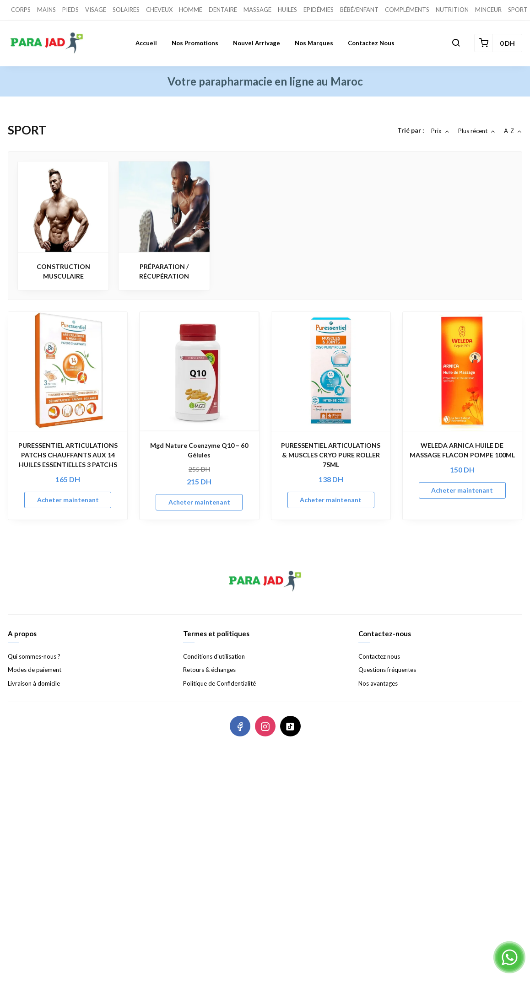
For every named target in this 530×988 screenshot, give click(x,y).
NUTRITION (452, 9)
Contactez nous (371, 43)
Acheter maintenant (68, 500)
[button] (456, 43)
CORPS (21, 9)
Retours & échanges (209, 669)
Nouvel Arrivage (256, 43)
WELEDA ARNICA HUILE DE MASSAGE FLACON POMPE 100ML (462, 450)
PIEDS (70, 9)
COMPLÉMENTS (407, 9)
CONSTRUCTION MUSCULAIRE (63, 271)
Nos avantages (378, 683)
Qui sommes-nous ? (34, 656)
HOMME (190, 9)
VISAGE (95, 9)
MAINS (46, 9)
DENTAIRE (223, 9)
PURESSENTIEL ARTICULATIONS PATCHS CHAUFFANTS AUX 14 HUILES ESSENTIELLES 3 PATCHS (68, 454)
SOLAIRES (126, 9)
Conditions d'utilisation (214, 656)
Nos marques (314, 43)
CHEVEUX (159, 9)
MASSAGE (257, 9)
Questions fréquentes (387, 669)
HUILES (287, 9)
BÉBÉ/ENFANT (359, 9)
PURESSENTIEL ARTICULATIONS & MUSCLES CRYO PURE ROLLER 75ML (330, 454)
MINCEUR (488, 9)
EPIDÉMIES (318, 9)
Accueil (146, 43)
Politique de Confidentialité (219, 683)
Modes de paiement (34, 669)
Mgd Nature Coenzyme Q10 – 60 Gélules (199, 450)
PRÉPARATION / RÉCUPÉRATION (164, 271)
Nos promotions (195, 43)
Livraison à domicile (34, 683)
